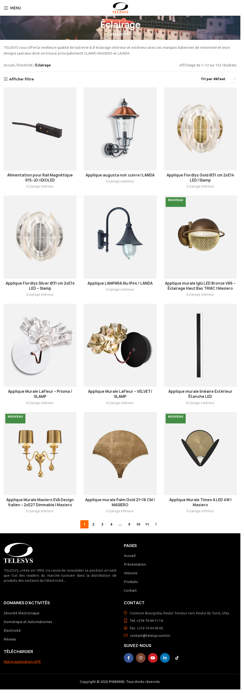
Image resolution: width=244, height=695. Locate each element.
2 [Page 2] (93, 524)
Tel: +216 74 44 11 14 (146, 620)
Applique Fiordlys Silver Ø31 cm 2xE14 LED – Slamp (40, 286)
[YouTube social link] (153, 658)
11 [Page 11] (147, 524)
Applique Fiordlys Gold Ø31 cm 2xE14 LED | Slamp (200, 178)
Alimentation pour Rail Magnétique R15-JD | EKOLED (40, 178)
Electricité (25, 65)
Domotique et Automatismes (28, 622)
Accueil (9, 65)
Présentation (135, 564)
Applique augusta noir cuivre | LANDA (120, 175)
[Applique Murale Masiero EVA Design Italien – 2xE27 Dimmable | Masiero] (40, 453)
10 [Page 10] (138, 524)
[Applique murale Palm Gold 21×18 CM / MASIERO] (120, 453)
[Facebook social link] (128, 658)
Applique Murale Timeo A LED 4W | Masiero (200, 502)
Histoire (130, 573)
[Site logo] (120, 7)
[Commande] (218, 79)
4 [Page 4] (111, 524)
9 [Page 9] (129, 524)
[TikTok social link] (177, 658)
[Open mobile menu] (12, 8)
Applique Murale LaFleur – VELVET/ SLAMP (120, 394)
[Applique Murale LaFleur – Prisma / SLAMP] (40, 345)
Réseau (10, 639)
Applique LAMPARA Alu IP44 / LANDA (120, 283)
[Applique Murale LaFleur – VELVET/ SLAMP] (120, 345)
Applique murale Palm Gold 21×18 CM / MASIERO (120, 502)
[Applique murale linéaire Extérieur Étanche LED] (200, 345)
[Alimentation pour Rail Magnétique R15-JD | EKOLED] (40, 128)
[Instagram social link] (141, 658)
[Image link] (18, 552)
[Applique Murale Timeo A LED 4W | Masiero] (200, 453)
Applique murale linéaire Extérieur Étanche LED (200, 394)
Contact (130, 590)
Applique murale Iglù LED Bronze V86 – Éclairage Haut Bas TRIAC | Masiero (200, 286)
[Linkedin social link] (165, 658)
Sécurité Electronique (21, 613)
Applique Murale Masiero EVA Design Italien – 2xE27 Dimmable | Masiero (40, 502)
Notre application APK (22, 662)
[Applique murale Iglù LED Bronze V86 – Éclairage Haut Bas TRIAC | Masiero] (200, 237)
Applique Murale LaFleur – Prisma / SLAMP (40, 394)
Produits (131, 582)
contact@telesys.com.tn (150, 635)
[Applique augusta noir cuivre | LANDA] (120, 128)
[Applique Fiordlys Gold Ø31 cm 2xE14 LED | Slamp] (200, 128)
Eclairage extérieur (120, 181)
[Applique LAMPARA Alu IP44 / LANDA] (120, 237)
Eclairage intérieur (40, 186)
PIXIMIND (117, 682)
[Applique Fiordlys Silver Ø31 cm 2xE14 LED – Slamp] (40, 237)
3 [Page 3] (102, 524)
